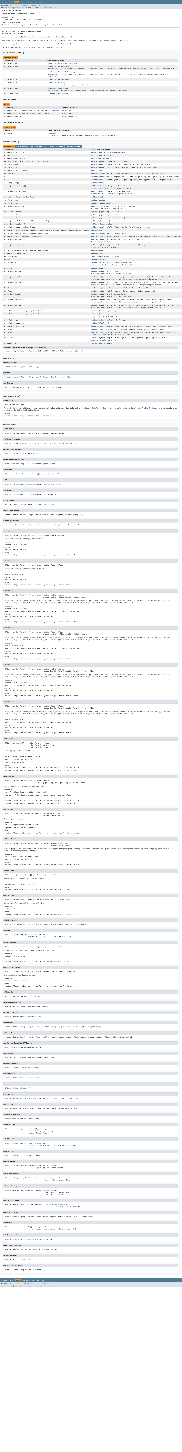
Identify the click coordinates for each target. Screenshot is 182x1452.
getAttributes (97, 183)
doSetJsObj (95, 174)
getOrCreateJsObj (98, 233)
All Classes (43, 5)
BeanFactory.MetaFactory (58, 88)
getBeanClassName (98, 200)
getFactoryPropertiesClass (102, 224)
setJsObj (94, 329)
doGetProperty (97, 164)
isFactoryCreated (98, 256)
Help (40, 2)
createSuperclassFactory (101, 158)
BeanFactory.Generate (56, 82)
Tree (21, 2)
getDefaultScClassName (100, 203)
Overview (4, 2)
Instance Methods (38, 146)
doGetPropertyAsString (100, 167)
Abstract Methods (55, 146)
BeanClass (56, 110)
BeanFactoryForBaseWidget (34, 25)
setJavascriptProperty (100, 326)
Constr (21, 8)
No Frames (32, 5)
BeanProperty (45, 110)
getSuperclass (97, 253)
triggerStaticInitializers (102, 343)
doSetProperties (98, 177)
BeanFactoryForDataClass (57, 25)
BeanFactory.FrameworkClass (59, 79)
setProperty (96, 338)
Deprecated (29, 2)
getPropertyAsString (99, 245)
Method (28, 8)
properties (66, 110)
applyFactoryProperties (101, 152)
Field (16, 8)
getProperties (97, 236)
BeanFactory (17, 116)
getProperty (96, 239)
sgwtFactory (67, 113)
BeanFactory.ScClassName (58, 94)
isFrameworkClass (98, 260)
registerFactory (98, 320)
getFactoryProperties (100, 221)
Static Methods (22, 146)
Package (10, 2)
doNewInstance (97, 170)
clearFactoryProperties (101, 155)
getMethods (95, 230)
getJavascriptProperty (100, 227)
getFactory (95, 212)
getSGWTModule (97, 250)
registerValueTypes (99, 323)
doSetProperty (97, 180)
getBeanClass (96, 197)
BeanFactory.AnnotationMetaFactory (62, 63)
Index (35, 2)
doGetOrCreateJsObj (99, 161)
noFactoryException (99, 311)
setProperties (97, 332)
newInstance (96, 268)
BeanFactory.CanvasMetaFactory (60, 66)
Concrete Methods (73, 146)
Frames (24, 5)
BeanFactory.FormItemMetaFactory (61, 72)
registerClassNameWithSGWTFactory (105, 317)
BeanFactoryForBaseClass (12, 25)
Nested (10, 8)
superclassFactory (69, 116)
